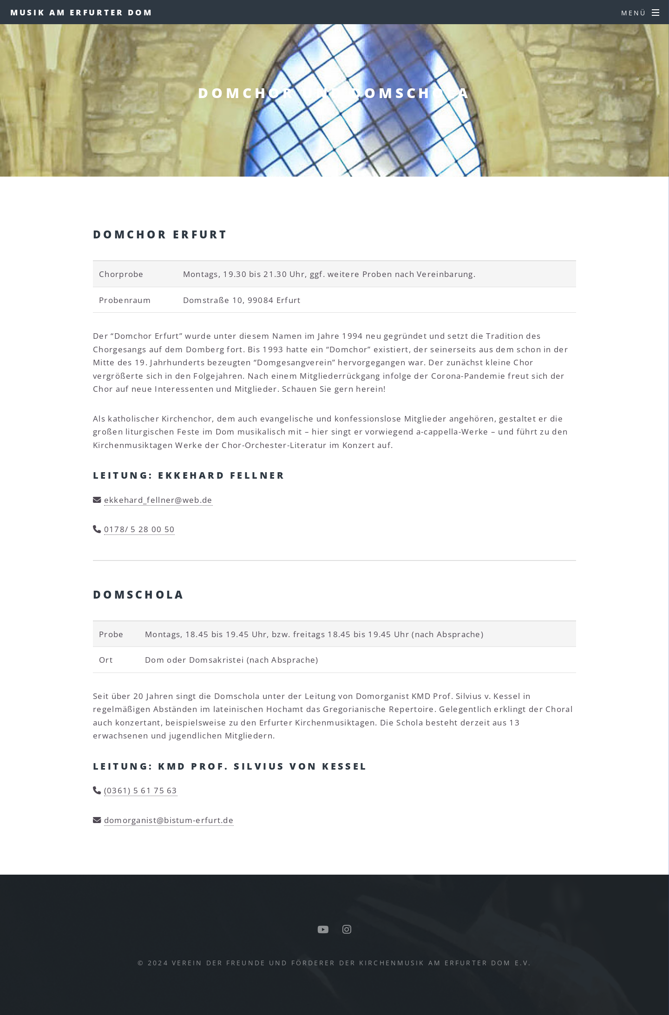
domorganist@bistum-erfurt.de (169, 819)
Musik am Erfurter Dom (81, 12)
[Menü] (640, 13)
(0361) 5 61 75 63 (140, 790)
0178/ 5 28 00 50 (139, 528)
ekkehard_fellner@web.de (158, 499)
